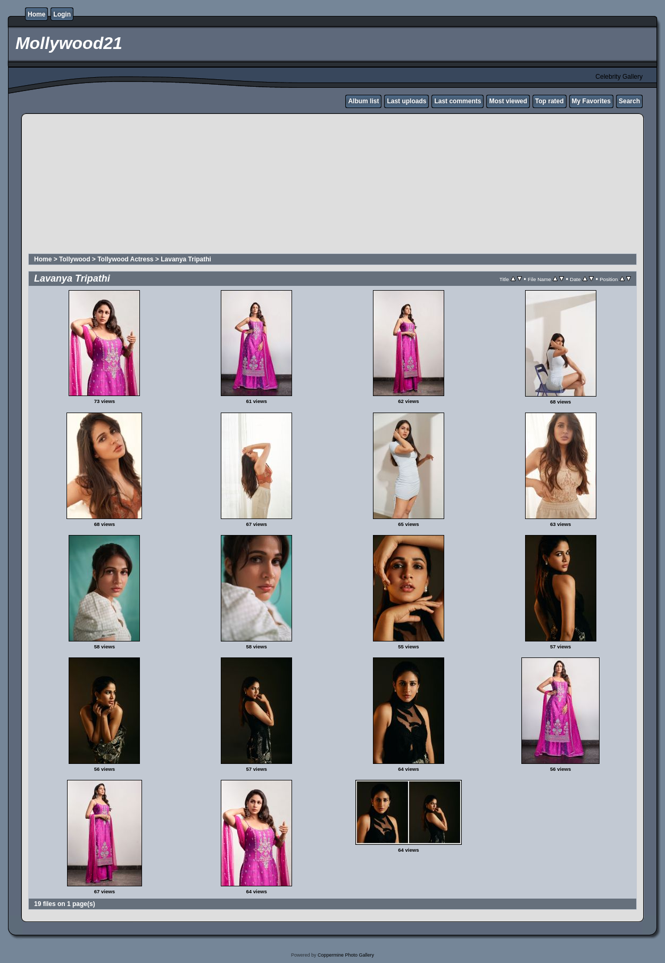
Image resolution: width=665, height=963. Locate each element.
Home (36, 14)
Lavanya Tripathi (186, 259)
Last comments (457, 101)
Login (62, 14)
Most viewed (508, 101)
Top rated (549, 101)
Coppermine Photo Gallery (346, 955)
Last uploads (406, 101)
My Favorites (591, 101)
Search (629, 101)
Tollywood (74, 259)
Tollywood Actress (125, 259)
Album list (363, 101)
